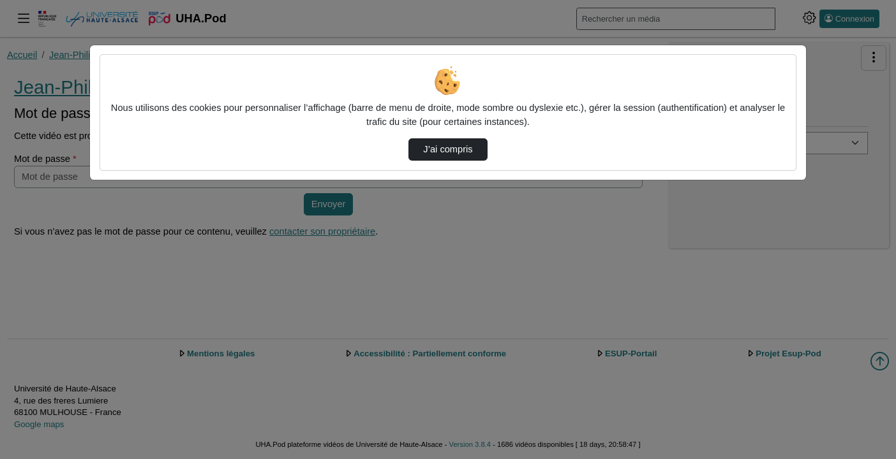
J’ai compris (447, 149)
